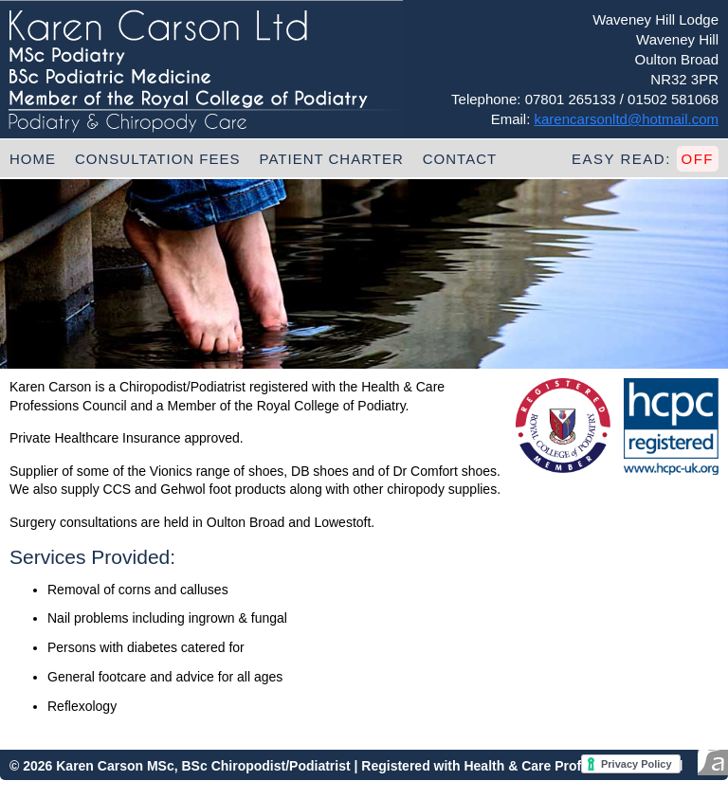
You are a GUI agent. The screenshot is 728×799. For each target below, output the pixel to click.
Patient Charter (332, 159)
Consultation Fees (158, 159)
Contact (460, 159)
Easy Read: (645, 159)
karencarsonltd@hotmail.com (627, 119)
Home (32, 159)
